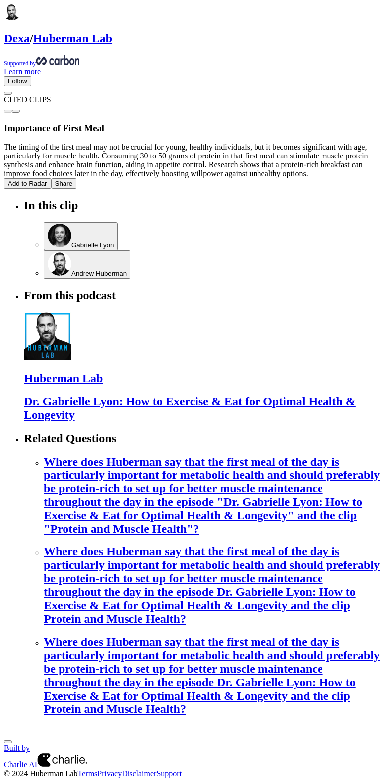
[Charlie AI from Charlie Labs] (62, 764)
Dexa (17, 38)
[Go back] (8, 93)
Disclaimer (139, 773)
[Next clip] (16, 111)
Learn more (22, 71)
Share (64, 183)
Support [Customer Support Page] (169, 773)
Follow (17, 81)
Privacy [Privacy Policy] (109, 773)
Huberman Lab (72, 38)
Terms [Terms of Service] (88, 773)
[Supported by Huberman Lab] (193, 61)
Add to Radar (27, 183)
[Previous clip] (8, 111)
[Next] (8, 741)
